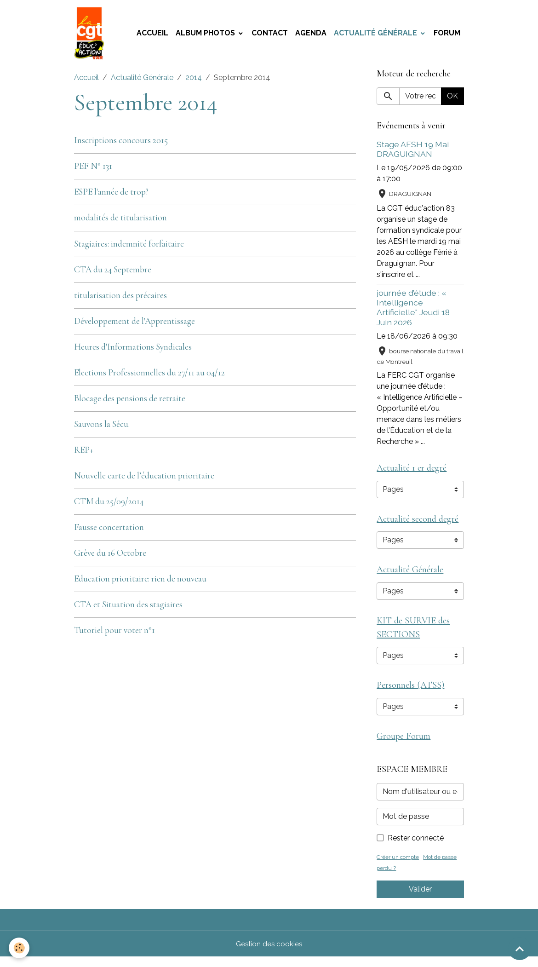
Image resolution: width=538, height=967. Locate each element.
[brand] (92, 35)
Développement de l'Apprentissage (134, 324)
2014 (193, 80)
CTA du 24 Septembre (112, 272)
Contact (270, 34)
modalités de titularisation (120, 221)
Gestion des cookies (269, 954)
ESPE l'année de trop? (111, 195)
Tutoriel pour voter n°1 (114, 633)
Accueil (152, 34)
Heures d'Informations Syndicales (133, 350)
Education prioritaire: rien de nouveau (140, 581)
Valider (420, 899)
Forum (447, 34)
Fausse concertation (109, 530)
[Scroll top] (519, 948)
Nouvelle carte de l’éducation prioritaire (144, 478)
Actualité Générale (376, 34)
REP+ (83, 453)
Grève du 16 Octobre (110, 556)
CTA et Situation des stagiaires (128, 607)
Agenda (310, 34)
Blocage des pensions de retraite (129, 401)
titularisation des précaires (120, 298)
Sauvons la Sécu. (102, 427)
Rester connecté (416, 848)
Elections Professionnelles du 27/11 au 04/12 (149, 375)
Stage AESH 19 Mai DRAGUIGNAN (413, 152)
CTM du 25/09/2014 (108, 504)
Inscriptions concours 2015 (121, 143)
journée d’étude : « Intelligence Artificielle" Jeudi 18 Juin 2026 (413, 310)
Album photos (206, 34)
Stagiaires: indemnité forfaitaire (129, 247)
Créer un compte (400, 866)
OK (452, 99)
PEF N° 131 (93, 169)
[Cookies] (19, 948)
